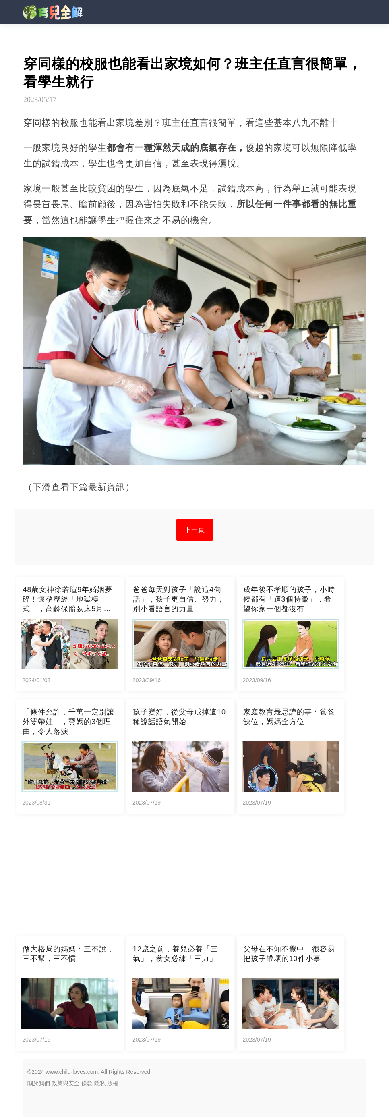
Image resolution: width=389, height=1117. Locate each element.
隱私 (100, 1083)
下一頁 (194, 529)
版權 (112, 1083)
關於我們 (38, 1083)
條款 (87, 1083)
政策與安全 (66, 1083)
